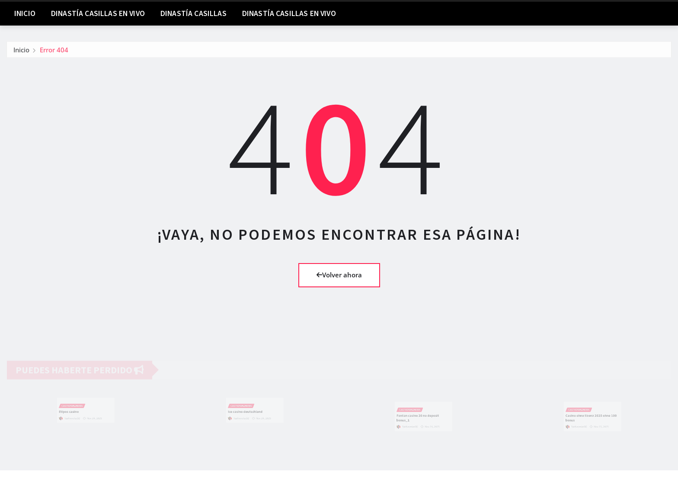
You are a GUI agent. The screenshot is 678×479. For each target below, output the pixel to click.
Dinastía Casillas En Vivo (289, 13)
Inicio (24, 13)
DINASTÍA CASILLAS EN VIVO (98, 13)
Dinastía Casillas (193, 13)
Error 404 (54, 51)
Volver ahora (339, 274)
